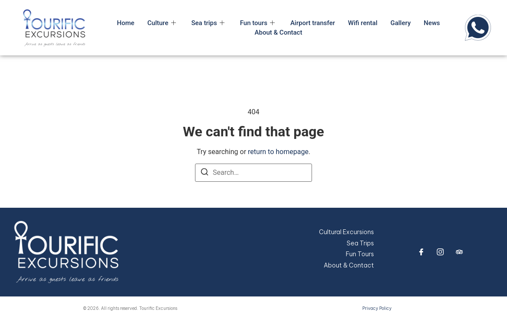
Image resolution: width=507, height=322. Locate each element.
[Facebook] (421, 251)
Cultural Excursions (346, 232)
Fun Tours (360, 254)
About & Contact (278, 32)
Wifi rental (362, 23)
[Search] (204, 173)
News (431, 23)
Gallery (400, 23)
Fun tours (257, 23)
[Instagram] (440, 251)
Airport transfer (312, 23)
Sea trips (208, 23)
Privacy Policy (377, 308)
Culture (161, 23)
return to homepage (278, 152)
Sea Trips (360, 243)
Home (125, 23)
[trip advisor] (459, 251)
